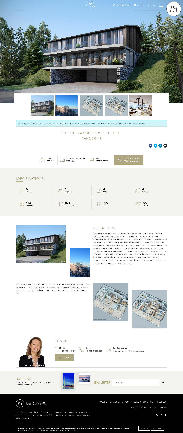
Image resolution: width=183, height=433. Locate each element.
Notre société (116, 402)
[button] (180, 100)
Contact (64, 358)
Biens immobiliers (133, 402)
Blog (145, 402)
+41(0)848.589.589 (94, 351)
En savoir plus (69, 430)
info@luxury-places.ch (158, 407)
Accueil (103, 402)
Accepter (144, 428)
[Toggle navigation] (161, 5)
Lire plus (26, 418)
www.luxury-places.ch (42, 428)
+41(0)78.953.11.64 (67, 351)
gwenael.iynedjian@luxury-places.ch (128, 351)
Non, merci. (157, 428)
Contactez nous (158, 402)
